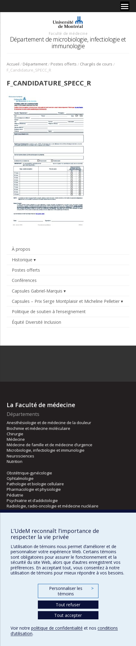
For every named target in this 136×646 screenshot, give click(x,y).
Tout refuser (68, 605)
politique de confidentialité (57, 628)
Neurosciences (20, 456)
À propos (21, 249)
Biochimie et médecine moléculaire (38, 428)
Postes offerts (64, 64)
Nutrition (14, 461)
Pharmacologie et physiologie (34, 489)
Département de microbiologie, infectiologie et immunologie (68, 42)
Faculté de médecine (68, 33)
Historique (22, 260)
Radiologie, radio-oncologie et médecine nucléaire (52, 506)
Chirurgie (15, 434)
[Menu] (124, 6)
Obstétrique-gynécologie (29, 473)
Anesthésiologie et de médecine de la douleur (49, 422)
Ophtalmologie (20, 478)
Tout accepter (68, 615)
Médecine (16, 439)
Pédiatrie (15, 495)
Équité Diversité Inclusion (36, 322)
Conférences (24, 280)
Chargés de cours (96, 64)
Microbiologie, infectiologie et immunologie (46, 450)
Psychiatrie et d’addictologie (32, 500)
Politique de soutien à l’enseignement (49, 311)
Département (35, 64)
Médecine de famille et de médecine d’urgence (49, 444)
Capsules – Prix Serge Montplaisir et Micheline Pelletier (66, 301)
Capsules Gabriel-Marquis (37, 291)
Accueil (13, 64)
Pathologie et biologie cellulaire (35, 484)
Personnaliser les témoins (71, 591)
